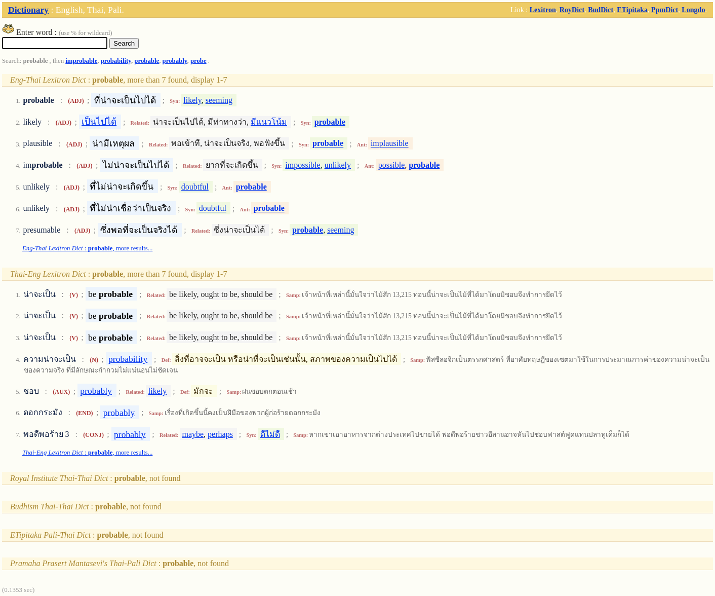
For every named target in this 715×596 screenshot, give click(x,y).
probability (116, 60)
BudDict (600, 10)
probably (175, 60)
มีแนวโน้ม (269, 122)
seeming (219, 100)
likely (192, 100)
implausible (390, 143)
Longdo (693, 10)
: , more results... (87, 248)
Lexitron (543, 10)
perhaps (220, 434)
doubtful (195, 186)
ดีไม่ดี (270, 434)
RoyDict (572, 10)
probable (146, 60)
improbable (81, 60)
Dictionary (28, 10)
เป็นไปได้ (99, 122)
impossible (302, 165)
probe (198, 60)
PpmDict (664, 10)
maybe (193, 434)
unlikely (338, 165)
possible (391, 165)
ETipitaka (632, 10)
